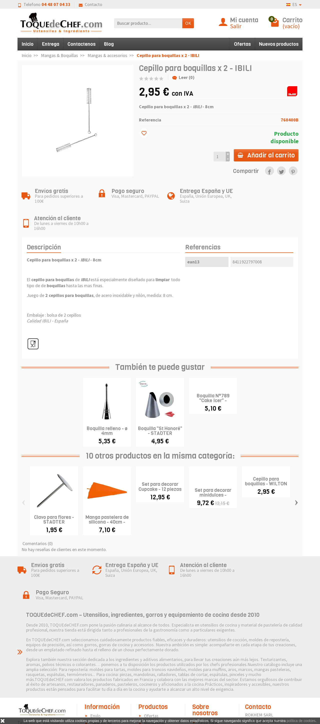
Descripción (44, 225)
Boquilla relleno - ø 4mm (107, 409)
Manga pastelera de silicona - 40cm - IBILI (107, 500)
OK (188, 23)
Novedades (154, 680)
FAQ (94, 714)
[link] (269, 170)
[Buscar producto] (148, 23)
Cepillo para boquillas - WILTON (266, 459)
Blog (109, 44)
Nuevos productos (278, 44)
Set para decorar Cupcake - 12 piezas (160, 465)
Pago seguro (102, 693)
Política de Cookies (205, 689)
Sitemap (206, 700)
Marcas (151, 687)
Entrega (50, 44)
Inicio (28, 44)
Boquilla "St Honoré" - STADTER (160, 409)
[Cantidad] (219, 156)
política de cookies (301, 721)
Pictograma (155, 695)
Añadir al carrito (265, 155)
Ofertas (242, 44)
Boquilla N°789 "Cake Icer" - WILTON (213, 379)
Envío (95, 672)
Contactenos (82, 44)
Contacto (90, 4)
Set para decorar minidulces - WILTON (213, 473)
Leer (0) (183, 77)
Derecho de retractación (98, 683)
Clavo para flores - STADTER (54, 497)
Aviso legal (208, 678)
